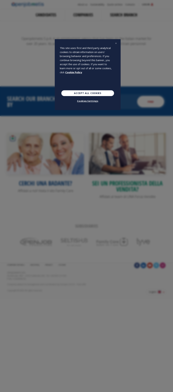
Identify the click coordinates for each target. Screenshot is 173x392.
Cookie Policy (73, 72)
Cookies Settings (87, 100)
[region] (88, 74)
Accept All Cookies (87, 93)
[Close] (116, 43)
